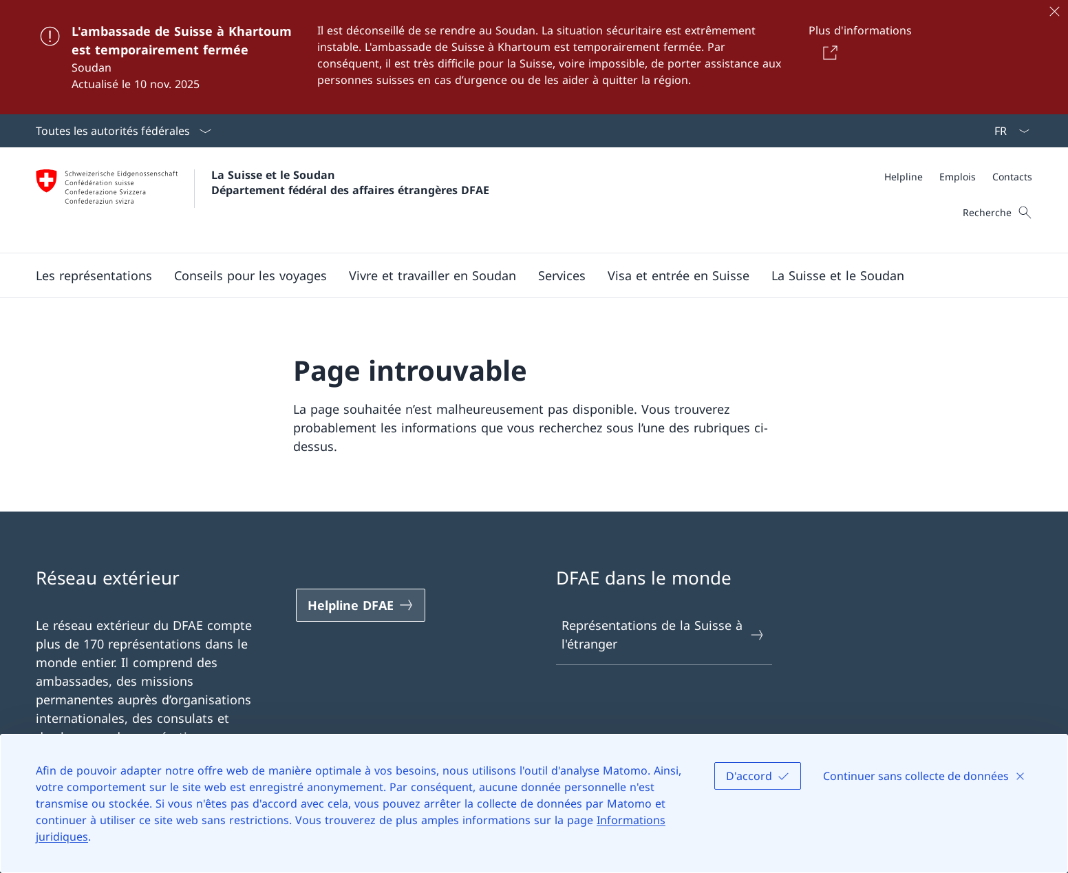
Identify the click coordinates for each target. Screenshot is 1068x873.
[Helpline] (903, 176)
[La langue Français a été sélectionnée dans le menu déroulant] (1007, 130)
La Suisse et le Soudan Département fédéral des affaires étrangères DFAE (350, 182)
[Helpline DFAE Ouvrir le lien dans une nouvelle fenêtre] (360, 605)
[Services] (562, 275)
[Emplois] (957, 176)
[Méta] (958, 176)
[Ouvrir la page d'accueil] (262, 200)
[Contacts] (1012, 176)
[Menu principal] (523, 275)
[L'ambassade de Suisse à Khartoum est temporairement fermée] (534, 57)
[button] (94, 275)
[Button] (827, 52)
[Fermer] (1054, 11)
